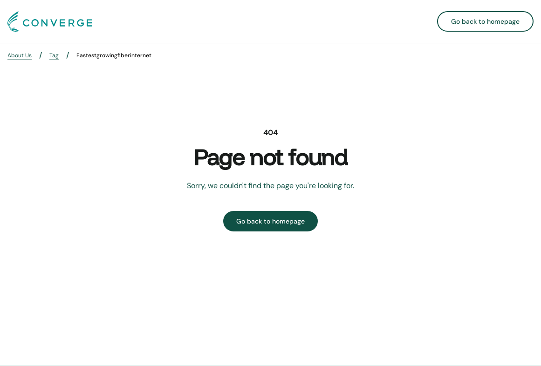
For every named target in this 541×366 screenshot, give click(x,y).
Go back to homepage (485, 21)
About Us (19, 55)
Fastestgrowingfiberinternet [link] (113, 55)
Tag (54, 55)
